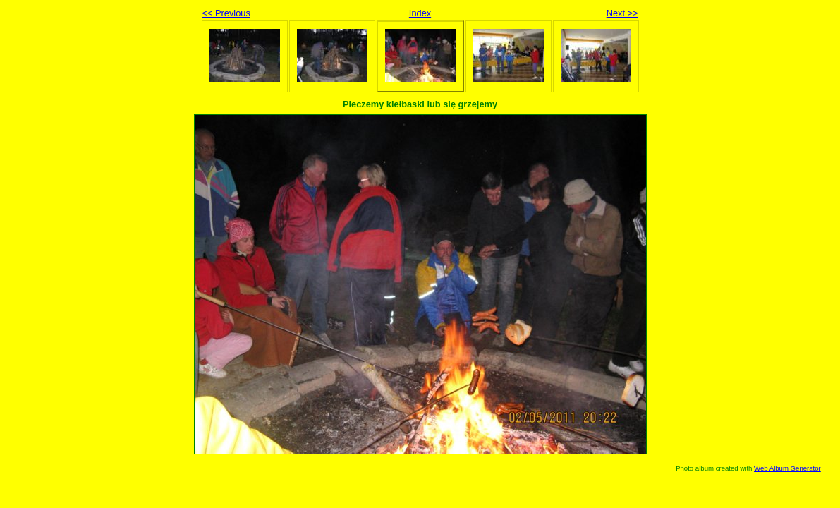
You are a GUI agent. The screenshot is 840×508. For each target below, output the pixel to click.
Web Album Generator (787, 468)
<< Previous (226, 13)
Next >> (622, 13)
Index (420, 13)
